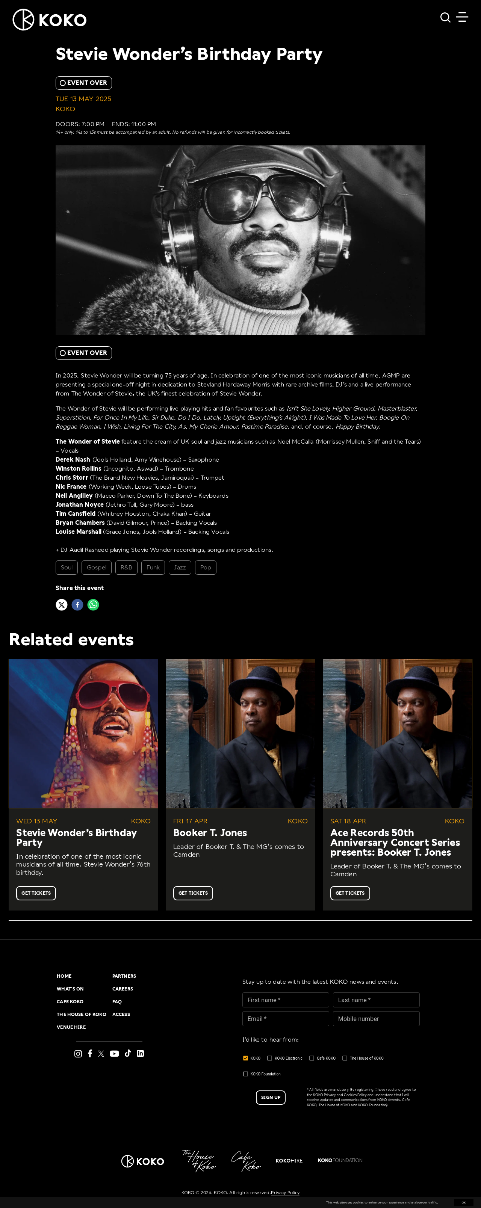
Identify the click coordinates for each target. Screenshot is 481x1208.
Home (64, 976)
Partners (124, 976)
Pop (205, 567)
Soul (67, 567)
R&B (126, 567)
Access (121, 1014)
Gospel (96, 567)
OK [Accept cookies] (463, 1202)
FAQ (117, 1001)
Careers (122, 989)
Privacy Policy (285, 1192)
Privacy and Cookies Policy (345, 1095)
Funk (153, 567)
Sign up (270, 1097)
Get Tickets (36, 893)
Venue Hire (71, 1027)
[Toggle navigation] (462, 17)
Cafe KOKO (70, 1001)
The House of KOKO (81, 1014)
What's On (70, 989)
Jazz (180, 567)
